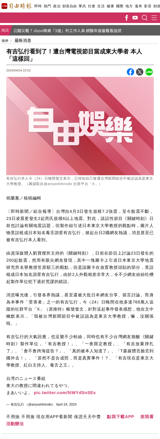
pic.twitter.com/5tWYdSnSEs (65, 392)
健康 (110, 6)
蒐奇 (138, 6)
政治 (56, 6)
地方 (129, 6)
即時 (38, 6)
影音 (147, 6)
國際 (119, 6)
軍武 (82, 6)
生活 (101, 6)
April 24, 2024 (66, 404)
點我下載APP (120, 416)
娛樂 (5, 40)
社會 (91, 6)
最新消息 (23, 40)
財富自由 (69, 6)
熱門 (47, 6)
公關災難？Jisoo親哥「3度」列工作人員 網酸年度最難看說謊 (67, 30)
